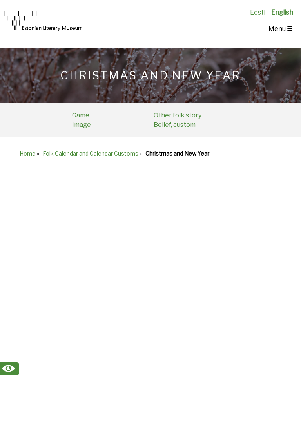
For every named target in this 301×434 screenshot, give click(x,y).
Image (81, 124)
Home (28, 153)
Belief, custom (175, 124)
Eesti (257, 12)
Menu (280, 29)
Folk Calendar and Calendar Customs (90, 153)
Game (80, 115)
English (282, 12)
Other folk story (177, 115)
